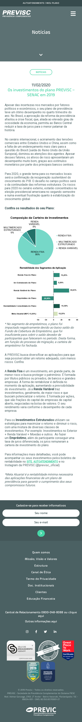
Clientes (41, 592)
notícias (41, 72)
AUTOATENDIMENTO (45, 461)
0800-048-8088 (52, 612)
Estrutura (41, 565)
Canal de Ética (41, 572)
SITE (29, 461)
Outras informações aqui (41, 621)
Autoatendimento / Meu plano (41, 3)
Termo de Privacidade (41, 579)
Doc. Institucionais (41, 585)
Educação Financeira (41, 598)
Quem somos (41, 552)
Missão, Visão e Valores (41, 559)
